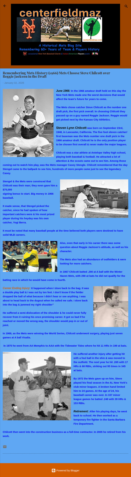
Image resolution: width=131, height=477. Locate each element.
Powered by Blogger (65, 470)
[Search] (126, 7)
